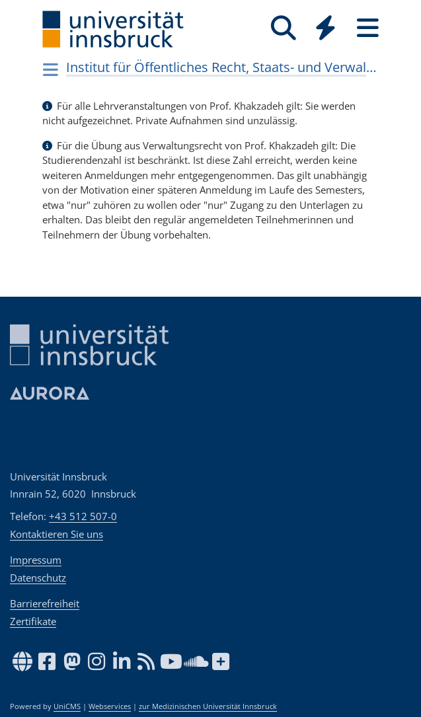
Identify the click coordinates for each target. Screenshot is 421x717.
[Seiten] (368, 28)
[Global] (325, 29)
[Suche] (283, 28)
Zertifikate (33, 621)
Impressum (35, 559)
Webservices (110, 706)
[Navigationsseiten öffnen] (51, 69)
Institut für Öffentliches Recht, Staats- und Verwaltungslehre (221, 67)
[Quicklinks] (326, 28)
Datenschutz (38, 577)
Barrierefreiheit (44, 603)
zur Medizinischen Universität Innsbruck (208, 706)
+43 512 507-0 (83, 516)
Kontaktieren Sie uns (56, 534)
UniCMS (67, 706)
